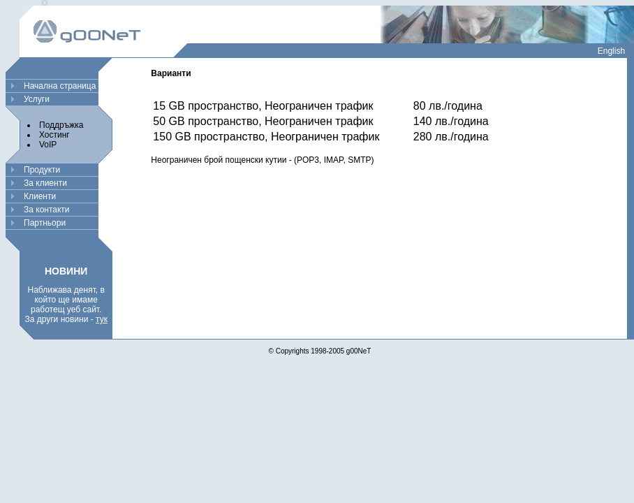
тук (102, 319)
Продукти (42, 170)
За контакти (47, 209)
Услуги (37, 99)
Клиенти (40, 196)
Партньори (45, 223)
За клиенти (45, 183)
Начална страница (60, 86)
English (611, 51)
